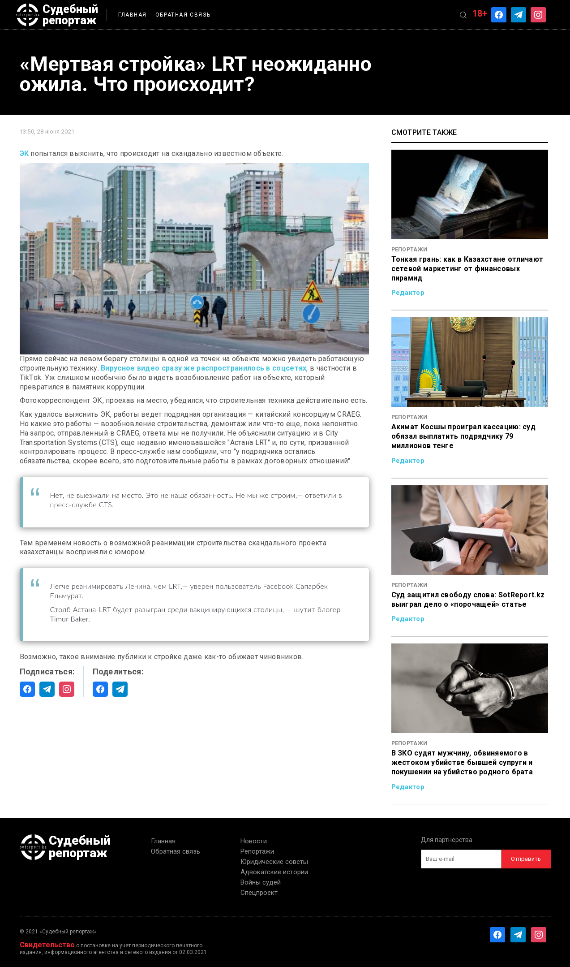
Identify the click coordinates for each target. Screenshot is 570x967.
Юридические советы (274, 862)
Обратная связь (183, 15)
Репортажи (257, 851)
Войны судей (260, 882)
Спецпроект (259, 893)
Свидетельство (47, 945)
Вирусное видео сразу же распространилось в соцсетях (203, 368)
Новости (253, 841)
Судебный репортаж (57, 15)
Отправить (526, 858)
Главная (132, 15)
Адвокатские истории (274, 872)
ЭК (24, 153)
